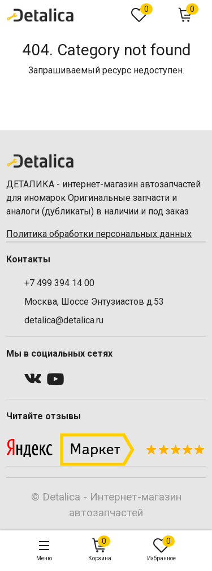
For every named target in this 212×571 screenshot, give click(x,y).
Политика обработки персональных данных (99, 234)
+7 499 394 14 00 (59, 283)
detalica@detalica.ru (63, 320)
